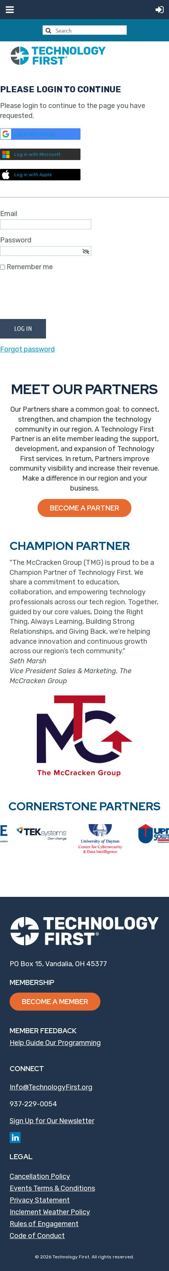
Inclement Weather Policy (50, 1212)
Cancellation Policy (40, 1176)
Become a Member (55, 1001)
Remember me (30, 267)
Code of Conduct (37, 1236)
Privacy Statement (40, 1200)
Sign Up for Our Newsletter (52, 1121)
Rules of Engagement (44, 1224)
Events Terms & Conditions (52, 1188)
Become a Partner (84, 508)
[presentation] (58, 298)
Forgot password (27, 349)
